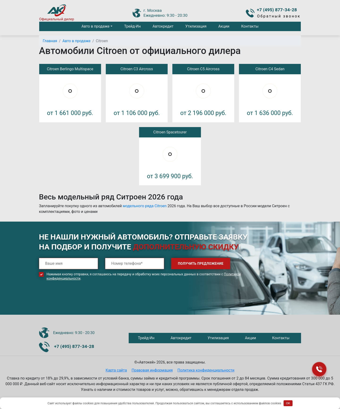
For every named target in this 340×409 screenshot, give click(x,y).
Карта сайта (116, 370)
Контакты (250, 26)
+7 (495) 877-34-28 (277, 9)
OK (288, 403)
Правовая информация (152, 370)
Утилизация (196, 26)
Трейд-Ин (132, 26)
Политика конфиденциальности (206, 370)
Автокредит (163, 26)
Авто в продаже (95, 26)
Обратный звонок (279, 16)
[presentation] (75, 301)
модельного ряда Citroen (145, 206)
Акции (223, 26)
